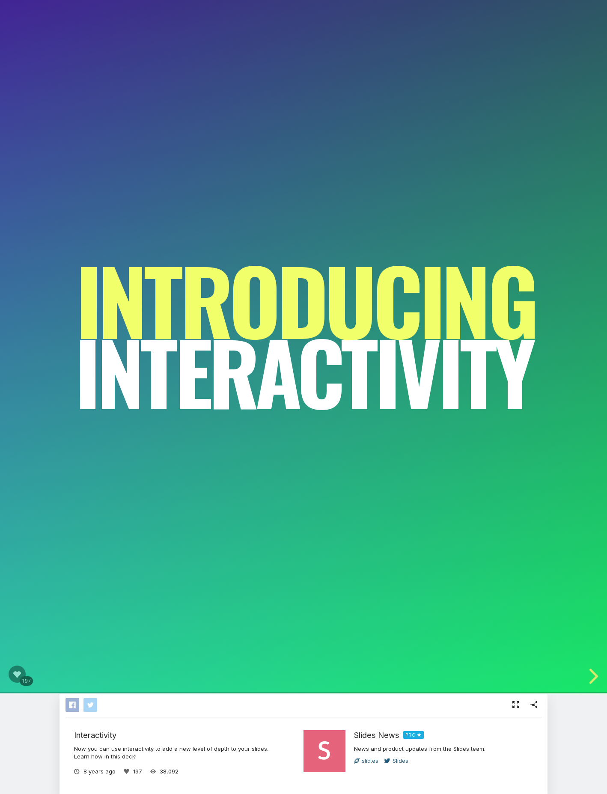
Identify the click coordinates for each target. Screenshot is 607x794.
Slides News (376, 735)
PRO (410, 734)
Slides (396, 760)
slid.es (366, 760)
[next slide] (598, 676)
